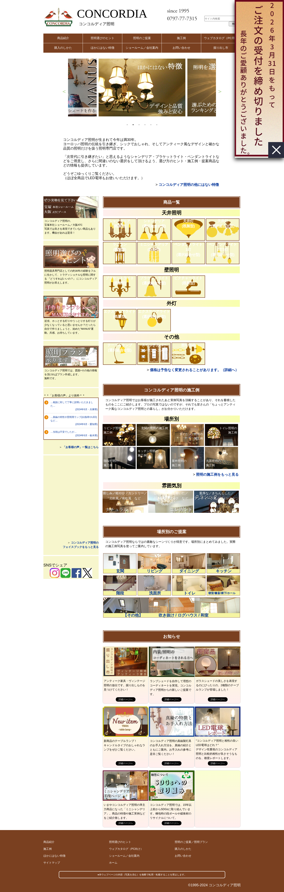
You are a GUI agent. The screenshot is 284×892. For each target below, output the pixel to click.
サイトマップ (51, 862)
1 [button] (127, 125)
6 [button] (157, 125)
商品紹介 (63, 38)
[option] (142, 87)
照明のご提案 (142, 38)
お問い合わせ (181, 47)
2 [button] (133, 125)
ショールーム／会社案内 (142, 47)
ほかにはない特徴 (102, 47)
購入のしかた (63, 47)
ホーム (113, 862)
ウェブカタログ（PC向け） (126, 848)
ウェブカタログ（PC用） (221, 38)
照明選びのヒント (102, 38)
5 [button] (151, 125)
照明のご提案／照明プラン (191, 841)
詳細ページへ (126, 699)
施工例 (181, 38)
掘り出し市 (220, 47)
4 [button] (145, 125)
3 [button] (139, 125)
